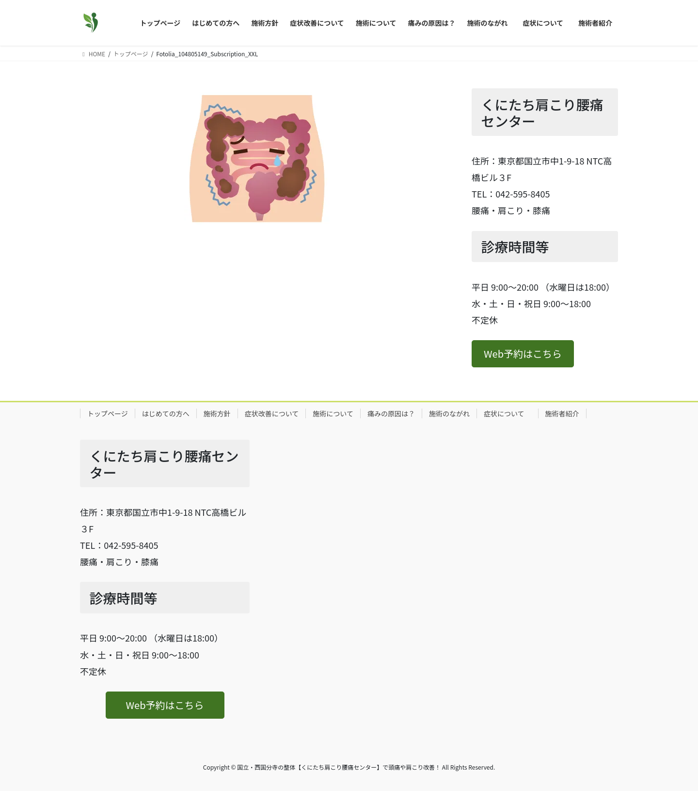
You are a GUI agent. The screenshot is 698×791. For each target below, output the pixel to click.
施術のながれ (449, 413)
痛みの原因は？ (391, 413)
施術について (333, 413)
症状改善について (272, 413)
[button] (523, 353)
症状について (507, 413)
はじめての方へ (166, 413)
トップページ (107, 413)
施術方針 (217, 413)
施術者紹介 (562, 413)
